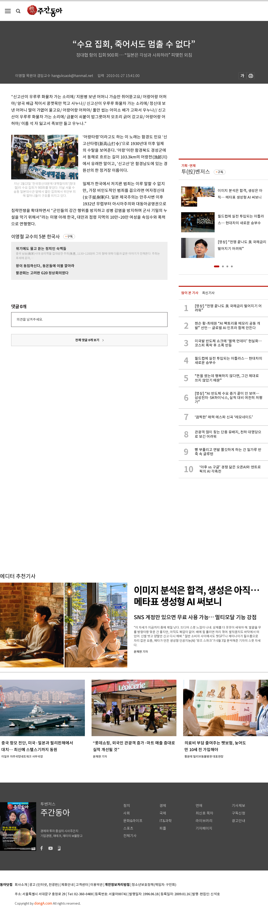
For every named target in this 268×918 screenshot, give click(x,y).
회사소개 (21, 885)
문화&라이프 (132, 821)
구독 (70, 237)
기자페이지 (204, 828)
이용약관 (96, 885)
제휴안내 (67, 885)
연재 (199, 806)
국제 (162, 813)
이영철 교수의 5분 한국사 (35, 237)
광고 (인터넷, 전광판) (44, 885)
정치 (126, 806)
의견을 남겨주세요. (30, 319)
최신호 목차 (204, 813)
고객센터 (82, 885)
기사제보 (238, 806)
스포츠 (128, 828)
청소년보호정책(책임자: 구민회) (154, 885)
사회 (126, 813)
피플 (162, 828)
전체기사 (130, 836)
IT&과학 (165, 821)
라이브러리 (204, 821)
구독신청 (238, 813)
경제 (162, 806)
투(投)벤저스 (195, 171)
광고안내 (238, 821)
